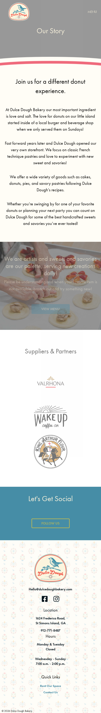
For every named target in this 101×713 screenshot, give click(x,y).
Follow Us (50, 526)
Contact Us (50, 692)
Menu (92, 12)
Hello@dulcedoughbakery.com (50, 589)
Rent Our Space (50, 686)
